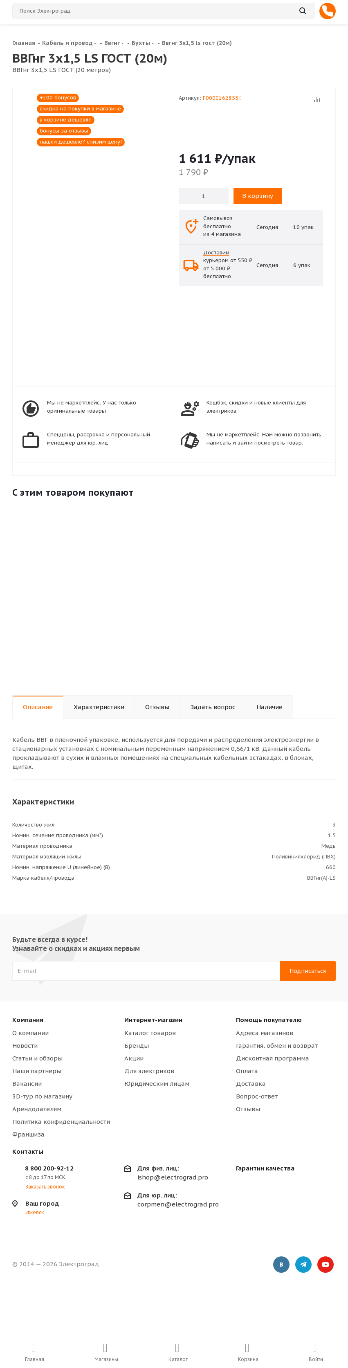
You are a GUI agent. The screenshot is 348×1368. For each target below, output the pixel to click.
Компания (27, 1020)
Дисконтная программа (272, 1058)
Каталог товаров (150, 1033)
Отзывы (248, 1109)
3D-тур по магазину (42, 1096)
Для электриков (149, 1071)
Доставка (251, 1083)
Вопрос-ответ (257, 1096)
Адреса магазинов (264, 1033)
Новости (25, 1045)
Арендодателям (36, 1109)
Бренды (136, 1045)
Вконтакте (281, 1265)
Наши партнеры (36, 1071)
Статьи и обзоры (37, 1058)
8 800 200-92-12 (49, 1168)
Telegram (303, 1265)
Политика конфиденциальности (61, 1121)
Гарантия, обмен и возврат (277, 1045)
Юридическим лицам (156, 1083)
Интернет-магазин (153, 1020)
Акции (134, 1058)
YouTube (325, 1265)
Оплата (247, 1071)
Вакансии (27, 1083)
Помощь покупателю (269, 1020)
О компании (30, 1033)
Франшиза (28, 1134)
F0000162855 (222, 97)
